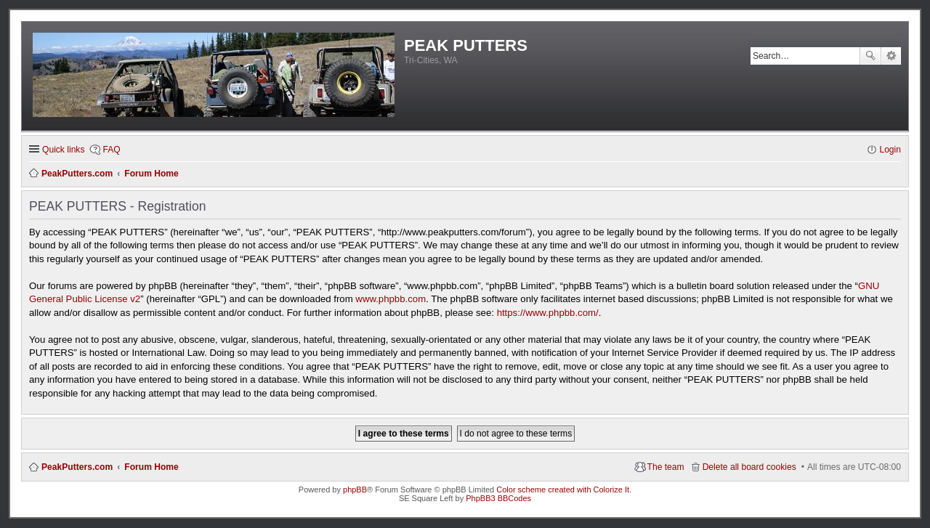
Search (870, 56)
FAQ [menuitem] (111, 150)
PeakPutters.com (77, 467)
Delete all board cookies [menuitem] (749, 467)
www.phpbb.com (390, 298)
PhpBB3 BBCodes (498, 498)
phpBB (355, 489)
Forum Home (151, 467)
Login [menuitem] (890, 150)
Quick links (63, 150)
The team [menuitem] (665, 467)
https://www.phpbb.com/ (548, 312)
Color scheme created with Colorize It (562, 489)
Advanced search (891, 56)
